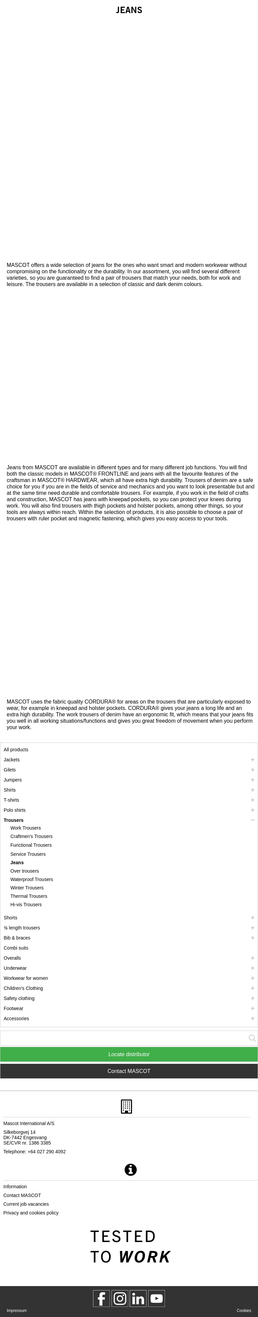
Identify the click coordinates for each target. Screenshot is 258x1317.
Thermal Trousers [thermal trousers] (28, 896)
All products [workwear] (16, 749)
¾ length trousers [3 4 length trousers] (22, 927)
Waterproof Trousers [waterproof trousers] (31, 879)
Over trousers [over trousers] (24, 871)
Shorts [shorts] (10, 917)
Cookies (244, 1310)
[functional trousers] (31, 845)
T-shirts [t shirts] (11, 800)
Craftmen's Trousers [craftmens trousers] (31, 836)
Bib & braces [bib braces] (17, 938)
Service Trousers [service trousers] (28, 854)
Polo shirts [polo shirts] (15, 810)
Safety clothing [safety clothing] (19, 998)
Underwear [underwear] (15, 968)
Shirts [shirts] (10, 790)
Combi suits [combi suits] (16, 948)
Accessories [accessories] (16, 1018)
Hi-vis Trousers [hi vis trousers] (26, 904)
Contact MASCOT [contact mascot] (22, 1195)
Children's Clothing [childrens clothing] (23, 988)
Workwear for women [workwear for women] (26, 978)
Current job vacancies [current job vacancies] (26, 1204)
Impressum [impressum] (17, 1310)
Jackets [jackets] (11, 759)
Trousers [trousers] (14, 820)
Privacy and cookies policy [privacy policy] (30, 1212)
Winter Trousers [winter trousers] (27, 887)
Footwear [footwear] (13, 1008)
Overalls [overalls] (12, 958)
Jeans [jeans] (17, 862)
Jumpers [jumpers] (13, 780)
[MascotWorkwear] (101, 1298)
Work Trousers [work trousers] (25, 828)
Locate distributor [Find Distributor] (129, 1054)
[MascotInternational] (156, 1298)
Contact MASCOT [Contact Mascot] (129, 1071)
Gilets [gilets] (10, 769)
